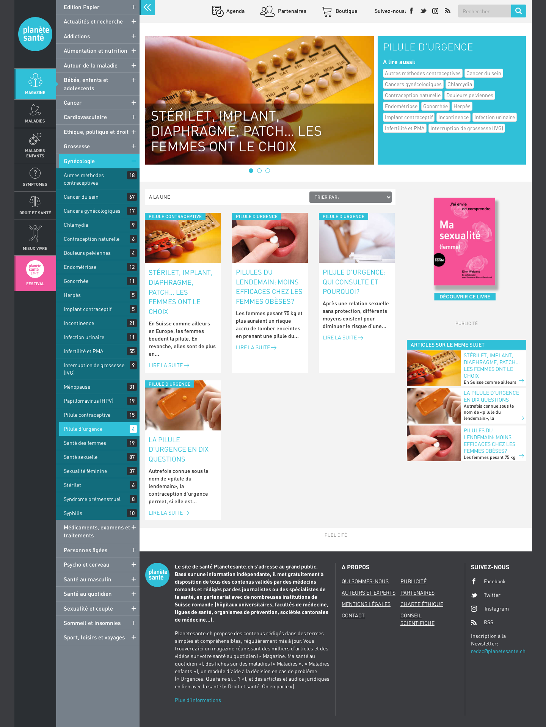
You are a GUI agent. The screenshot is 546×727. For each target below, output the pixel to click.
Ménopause (77, 386)
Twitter (485, 595)
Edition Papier (82, 6)
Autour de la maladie (91, 65)
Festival (35, 283)
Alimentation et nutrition (95, 50)
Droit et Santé (35, 212)
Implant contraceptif (87, 309)
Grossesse (77, 146)
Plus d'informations (198, 700)
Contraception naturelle (91, 239)
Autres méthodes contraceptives (84, 179)
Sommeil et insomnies (92, 622)
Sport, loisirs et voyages (94, 637)
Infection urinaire (84, 337)
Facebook (488, 581)
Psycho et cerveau (87, 564)
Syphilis (73, 513)
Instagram (490, 608)
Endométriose (80, 267)
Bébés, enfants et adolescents (86, 83)
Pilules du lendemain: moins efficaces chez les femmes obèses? (269, 286)
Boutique (346, 11)
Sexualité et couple (88, 608)
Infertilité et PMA (84, 351)
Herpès (72, 295)
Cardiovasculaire (85, 116)
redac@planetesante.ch (498, 651)
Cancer (73, 102)
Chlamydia (76, 224)
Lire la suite (169, 365)
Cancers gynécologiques (92, 210)
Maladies (35, 120)
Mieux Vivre (35, 248)
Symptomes (35, 184)
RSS (482, 622)
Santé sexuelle (80, 457)
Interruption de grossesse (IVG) (94, 369)
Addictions (77, 36)
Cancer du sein (81, 196)
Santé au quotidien (88, 593)
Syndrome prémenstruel (92, 499)
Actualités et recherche (93, 21)
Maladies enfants (35, 153)
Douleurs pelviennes (87, 253)
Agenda (235, 11)
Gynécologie (79, 160)
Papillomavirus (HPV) (88, 400)
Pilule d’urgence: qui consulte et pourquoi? (354, 281)
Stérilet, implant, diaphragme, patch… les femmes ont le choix (181, 292)
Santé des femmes (85, 443)
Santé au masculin (87, 579)
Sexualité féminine (85, 471)
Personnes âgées (85, 549)
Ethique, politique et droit (96, 131)
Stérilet (72, 485)
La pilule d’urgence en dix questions (179, 449)
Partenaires (291, 11)
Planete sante (35, 34)
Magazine (35, 92)
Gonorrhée (76, 281)
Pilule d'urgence (83, 429)
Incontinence (79, 323)
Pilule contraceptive (87, 414)
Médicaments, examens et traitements (97, 531)
